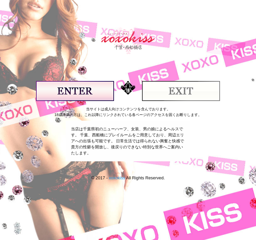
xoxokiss (117, 177)
